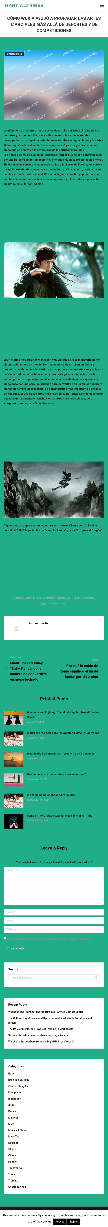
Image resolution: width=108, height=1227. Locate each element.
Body (11, 1073)
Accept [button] (60, 1221)
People (12, 1161)
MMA (11, 1124)
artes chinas (53, 604)
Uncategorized (14, 54)
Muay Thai (14, 1136)
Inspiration (14, 1098)
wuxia (63, 604)
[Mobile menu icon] (102, 5)
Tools (11, 1174)
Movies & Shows (18, 1130)
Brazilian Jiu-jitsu (18, 1079)
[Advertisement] (56, 213)
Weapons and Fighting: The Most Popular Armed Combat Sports (63, 715)
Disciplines (14, 1092)
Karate (12, 1111)
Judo (11, 1105)
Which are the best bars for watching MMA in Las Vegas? (64, 733)
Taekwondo (15, 1168)
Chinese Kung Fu (18, 1086)
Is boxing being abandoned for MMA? (51, 795)
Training (13, 1180)
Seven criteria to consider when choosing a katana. (38, 1035)
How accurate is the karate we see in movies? (56, 774)
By (49, 597)
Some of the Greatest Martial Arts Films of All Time (59, 815)
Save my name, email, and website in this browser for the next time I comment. (49, 938)
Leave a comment (84, 597)
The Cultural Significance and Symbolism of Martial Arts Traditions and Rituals (50, 1020)
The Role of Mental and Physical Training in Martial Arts (40, 1029)
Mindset (13, 1117)
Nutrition (13, 1142)
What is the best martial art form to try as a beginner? (61, 753)
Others (12, 1149)
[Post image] (13, 718)
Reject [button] (74, 1221)
